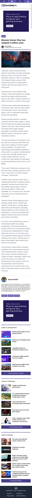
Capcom (10, 295)
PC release (12, 212)
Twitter (23, 291)
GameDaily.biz (9, 490)
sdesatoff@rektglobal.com (8, 291)
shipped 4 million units (16, 78)
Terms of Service (20, 495)
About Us (9, 493)
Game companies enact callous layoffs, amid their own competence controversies (21, 419)
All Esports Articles (16, 480)
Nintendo (16, 295)
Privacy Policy (10, 495)
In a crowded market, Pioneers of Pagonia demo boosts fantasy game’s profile (21, 395)
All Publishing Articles (15, 427)
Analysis (4, 295)
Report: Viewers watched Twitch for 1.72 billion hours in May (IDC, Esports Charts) (21, 465)
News (3, 36)
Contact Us (19, 493)
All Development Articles (16, 373)
